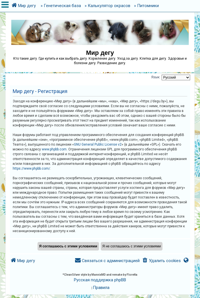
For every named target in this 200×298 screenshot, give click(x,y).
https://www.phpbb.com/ (31, 168)
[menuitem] (161, 260)
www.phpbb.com (54, 149)
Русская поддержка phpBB (100, 279)
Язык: (155, 77)
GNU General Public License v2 (98, 144)
